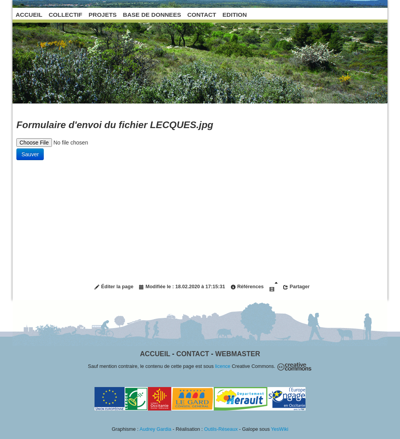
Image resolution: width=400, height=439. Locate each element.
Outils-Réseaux (221, 429)
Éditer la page (113, 287)
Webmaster (237, 354)
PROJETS (103, 14)
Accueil (155, 354)
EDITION (235, 14)
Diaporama (273, 287)
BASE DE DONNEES (152, 14)
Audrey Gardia (155, 429)
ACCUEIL (29, 14)
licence (222, 366)
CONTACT (201, 14)
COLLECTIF (65, 14)
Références (247, 287)
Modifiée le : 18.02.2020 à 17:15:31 (182, 287)
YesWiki (279, 429)
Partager (296, 287)
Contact (192, 354)
